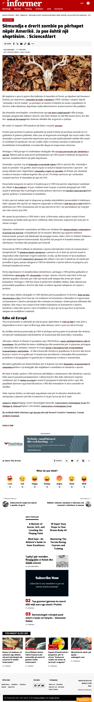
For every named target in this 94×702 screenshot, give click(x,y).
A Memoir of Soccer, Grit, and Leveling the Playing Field (36, 533)
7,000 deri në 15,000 (73, 204)
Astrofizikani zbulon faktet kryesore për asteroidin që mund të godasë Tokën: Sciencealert (35, 662)
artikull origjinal (11, 419)
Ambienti (53, 650)
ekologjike (20, 275)
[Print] (29, 44)
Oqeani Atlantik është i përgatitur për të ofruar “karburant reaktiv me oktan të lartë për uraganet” (58, 662)
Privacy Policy (40, 698)
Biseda (37, 416)
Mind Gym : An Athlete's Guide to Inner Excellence (36, 546)
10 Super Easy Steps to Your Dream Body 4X (58, 531)
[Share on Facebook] (13, 44)
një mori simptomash (59, 113)
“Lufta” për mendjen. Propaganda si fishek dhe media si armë (39, 564)
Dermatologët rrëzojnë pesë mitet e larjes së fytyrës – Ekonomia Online (46, 622)
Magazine (8, 20)
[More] (32, 44)
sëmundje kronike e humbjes (40, 100)
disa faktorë (21, 188)
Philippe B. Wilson (15, 410)
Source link (8, 429)
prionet (59, 126)
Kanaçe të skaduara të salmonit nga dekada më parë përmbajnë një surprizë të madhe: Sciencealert (12, 662)
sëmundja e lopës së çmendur (50, 171)
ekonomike (36, 275)
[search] (77, 3)
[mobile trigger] (4, 3)
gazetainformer (9, 50)
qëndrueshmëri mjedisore (33, 253)
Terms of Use (56, 698)
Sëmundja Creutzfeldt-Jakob (43, 165)
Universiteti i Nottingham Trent (72, 406)
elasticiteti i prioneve (34, 259)
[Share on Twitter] (17, 44)
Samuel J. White (10, 406)
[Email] (21, 44)
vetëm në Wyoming (16, 119)
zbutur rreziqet (28, 384)
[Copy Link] (25, 44)
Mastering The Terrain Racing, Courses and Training (58, 548)
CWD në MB (68, 322)
